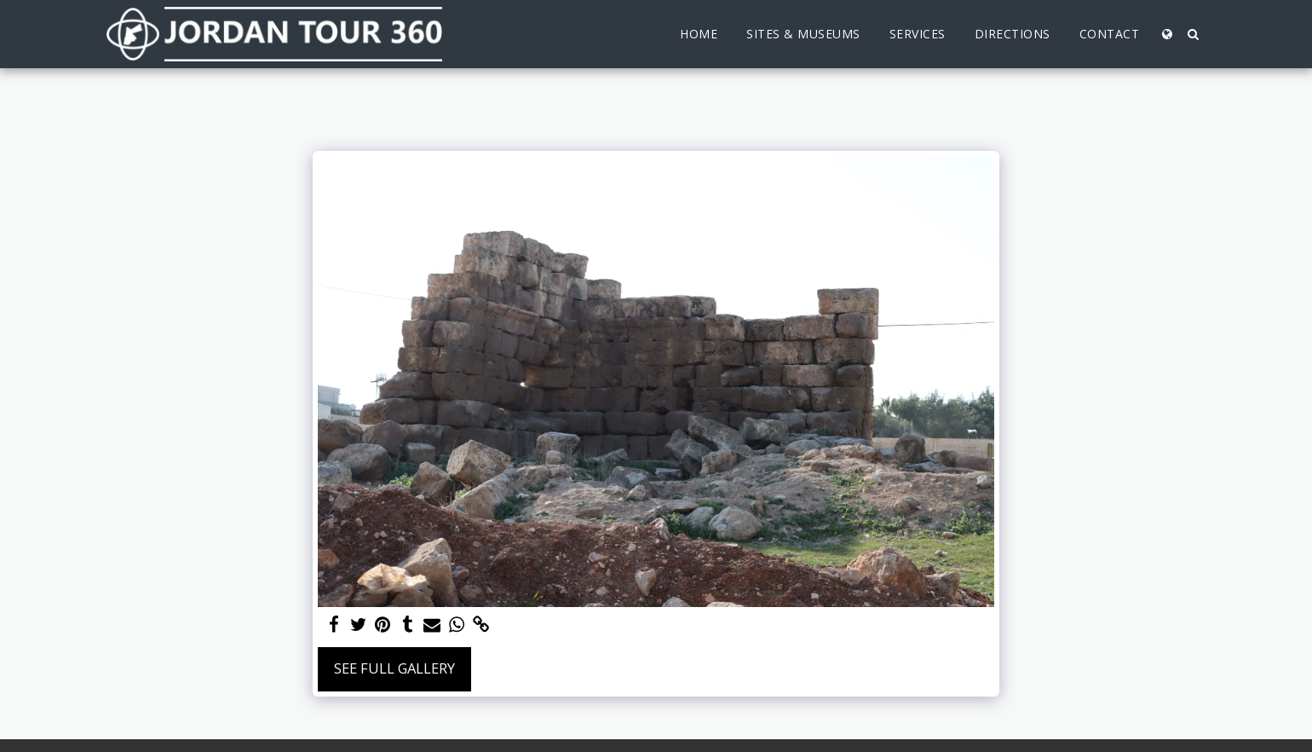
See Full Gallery (394, 668)
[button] (1193, 34)
